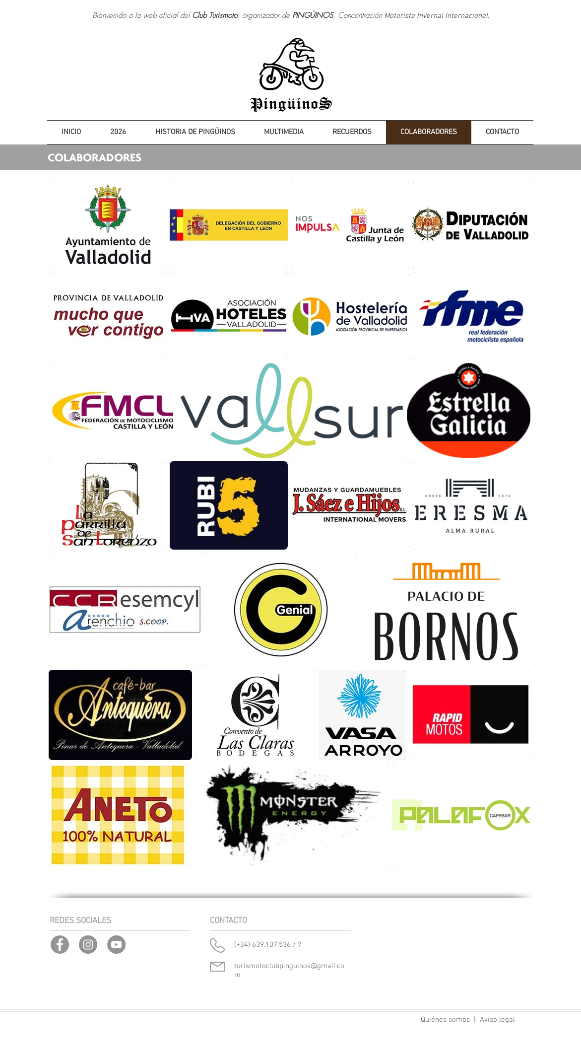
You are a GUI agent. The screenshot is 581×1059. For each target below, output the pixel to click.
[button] (118, 132)
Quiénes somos (445, 1019)
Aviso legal (497, 1019)
